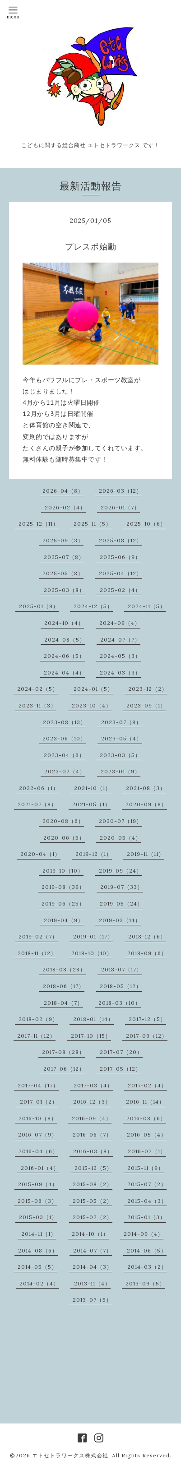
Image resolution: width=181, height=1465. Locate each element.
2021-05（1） (91, 804)
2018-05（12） (121, 986)
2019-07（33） (121, 886)
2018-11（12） (37, 953)
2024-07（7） (120, 639)
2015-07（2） (147, 1184)
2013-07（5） (92, 1299)
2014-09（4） (143, 1233)
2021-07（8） (37, 804)
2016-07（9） (37, 1134)
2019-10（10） (63, 870)
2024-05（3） (120, 655)
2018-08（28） (64, 969)
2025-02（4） (120, 590)
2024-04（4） (64, 672)
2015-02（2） (92, 1217)
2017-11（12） (36, 1035)
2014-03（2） (147, 1266)
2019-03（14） (120, 920)
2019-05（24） (121, 903)
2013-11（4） (92, 1283)
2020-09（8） (146, 804)
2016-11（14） (145, 1101)
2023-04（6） (64, 755)
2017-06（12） (64, 1068)
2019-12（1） (93, 853)
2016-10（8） (38, 1118)
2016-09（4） (91, 1118)
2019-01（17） (93, 936)
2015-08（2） (92, 1184)
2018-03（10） (119, 1002)
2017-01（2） (39, 1101)
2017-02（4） (147, 1085)
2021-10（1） (92, 788)
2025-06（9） (120, 557)
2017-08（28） (63, 1052)
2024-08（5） (64, 639)
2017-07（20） (121, 1052)
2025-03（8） (64, 590)
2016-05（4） (147, 1134)
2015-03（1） (38, 1217)
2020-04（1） (40, 853)
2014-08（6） (38, 1250)
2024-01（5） (93, 688)
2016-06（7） (92, 1134)
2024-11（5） (147, 606)
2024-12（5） (93, 606)
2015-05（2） (92, 1200)
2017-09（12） (146, 1035)
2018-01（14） (93, 1019)
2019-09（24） (120, 870)
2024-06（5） (64, 655)
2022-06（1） (39, 788)
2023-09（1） (146, 705)
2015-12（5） (93, 1168)
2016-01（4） (40, 1168)
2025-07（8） (64, 557)
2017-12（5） (147, 1019)
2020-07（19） (120, 821)
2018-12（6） (147, 936)
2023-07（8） (121, 722)
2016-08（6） (146, 1118)
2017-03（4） (93, 1085)
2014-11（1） (38, 1233)
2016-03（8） (93, 1151)
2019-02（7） (38, 936)
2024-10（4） (64, 622)
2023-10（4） (91, 705)
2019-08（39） (63, 886)
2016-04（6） (38, 1151)
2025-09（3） (63, 540)
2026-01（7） (120, 507)
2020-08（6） (63, 821)
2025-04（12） (120, 573)
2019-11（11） (145, 853)
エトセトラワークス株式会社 (70, 1455)
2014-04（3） (92, 1266)
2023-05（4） (121, 738)
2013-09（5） (145, 1283)
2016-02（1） (147, 1151)
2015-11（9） (145, 1168)
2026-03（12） (120, 490)
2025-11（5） (92, 523)
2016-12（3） (92, 1101)
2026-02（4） (65, 507)
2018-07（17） (121, 969)
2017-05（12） (120, 1068)
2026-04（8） (63, 490)
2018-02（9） (38, 1019)
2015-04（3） (147, 1200)
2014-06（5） (147, 1250)
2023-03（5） (120, 755)
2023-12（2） (147, 688)
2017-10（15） (91, 1035)
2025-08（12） (120, 540)
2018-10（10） (91, 953)
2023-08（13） (64, 722)
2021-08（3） (146, 788)
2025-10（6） (146, 523)
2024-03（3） (120, 672)
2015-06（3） (37, 1200)
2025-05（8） (63, 573)
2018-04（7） (63, 1002)
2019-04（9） (64, 920)
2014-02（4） (39, 1283)
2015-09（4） (38, 1184)
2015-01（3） (146, 1217)
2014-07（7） (92, 1250)
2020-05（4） (120, 837)
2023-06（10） (64, 738)
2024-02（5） (37, 688)
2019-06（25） (63, 903)
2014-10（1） (90, 1233)
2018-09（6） (147, 953)
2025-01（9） (39, 606)
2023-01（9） (120, 771)
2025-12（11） (39, 523)
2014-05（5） (37, 1266)
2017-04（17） (38, 1085)
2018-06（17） (63, 986)
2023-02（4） (64, 771)
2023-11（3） (37, 705)
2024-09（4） (119, 622)
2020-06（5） (64, 837)
